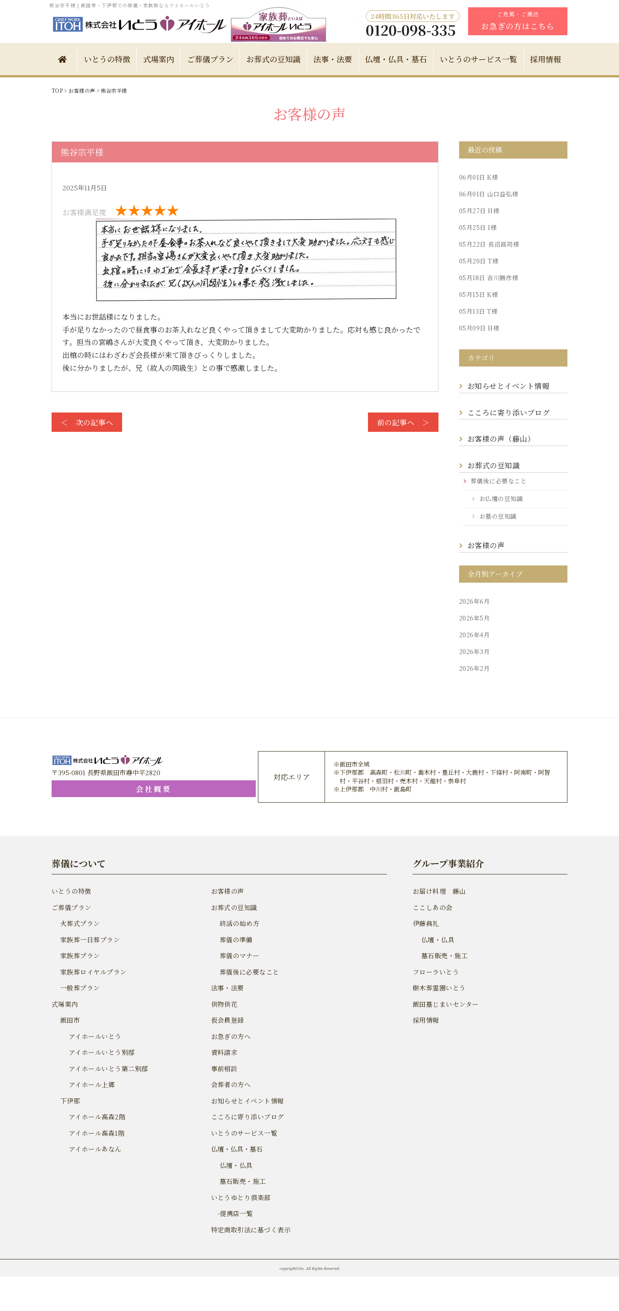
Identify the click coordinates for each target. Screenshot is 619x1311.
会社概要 (103, 788)
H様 (478, 210)
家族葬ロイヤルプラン (92, 971)
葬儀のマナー (239, 955)
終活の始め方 (239, 923)
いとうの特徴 (107, 58)
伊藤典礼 (425, 923)
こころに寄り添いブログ (507, 412)
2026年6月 (473, 601)
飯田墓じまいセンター (445, 1003)
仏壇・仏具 (236, 1165)
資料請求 (224, 1052)
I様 (477, 227)
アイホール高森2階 (96, 1116)
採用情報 (545, 58)
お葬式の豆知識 (273, 58)
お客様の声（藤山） (502, 438)
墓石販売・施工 (242, 1181)
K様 (477, 177)
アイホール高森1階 (96, 1132)
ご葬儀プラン (210, 58)
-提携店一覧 (231, 1213)
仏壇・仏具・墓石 (396, 58)
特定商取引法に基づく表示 (249, 1229)
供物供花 (224, 1003)
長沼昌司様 (488, 244)
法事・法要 (332, 58)
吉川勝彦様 (487, 277)
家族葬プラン (79, 955)
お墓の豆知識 (497, 516)
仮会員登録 (227, 1019)
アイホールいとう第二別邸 (107, 1068)
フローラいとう (435, 971)
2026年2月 (473, 668)
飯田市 (70, 1019)
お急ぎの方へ (230, 1036)
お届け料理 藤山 (438, 890)
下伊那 (70, 1100)
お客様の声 (485, 545)
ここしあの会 (432, 907)
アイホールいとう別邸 (101, 1052)
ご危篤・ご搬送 (518, 20)
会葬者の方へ (230, 1084)
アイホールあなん (94, 1148)
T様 (477, 261)
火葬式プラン (79, 923)
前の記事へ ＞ (403, 422)
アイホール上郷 (91, 1084)
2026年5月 (473, 618)
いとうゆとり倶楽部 (240, 1197)
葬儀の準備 (236, 939)
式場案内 (158, 58)
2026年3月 (473, 651)
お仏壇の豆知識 (500, 498)
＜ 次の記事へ (86, 422)
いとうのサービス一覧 (478, 58)
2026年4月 (473, 634)
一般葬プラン (79, 987)
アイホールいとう (94, 1036)
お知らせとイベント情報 (507, 385)
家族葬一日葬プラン (89, 939)
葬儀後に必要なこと (498, 481)
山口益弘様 (487, 193)
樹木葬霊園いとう (438, 987)
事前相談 (224, 1068)
